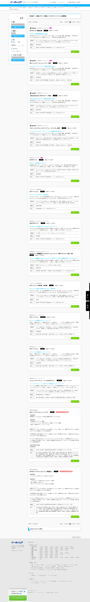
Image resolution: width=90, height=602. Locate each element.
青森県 (46, 546)
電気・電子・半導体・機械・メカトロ (66, 566)
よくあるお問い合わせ (42, 575)
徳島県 (41, 555)
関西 (32, 552)
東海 (32, 551)
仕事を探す (35, 2)
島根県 (46, 554)
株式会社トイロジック (36, 157)
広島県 (56, 554)
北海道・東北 (34, 546)
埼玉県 (56, 548)
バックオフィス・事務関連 (50, 566)
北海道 (41, 546)
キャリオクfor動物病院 (52, 581)
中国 (32, 554)
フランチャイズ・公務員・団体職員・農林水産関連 (57, 569)
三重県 (56, 551)
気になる (76, 51)
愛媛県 (51, 555)
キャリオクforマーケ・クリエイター (66, 581)
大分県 (61, 557)
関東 (32, 548)
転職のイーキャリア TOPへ (17, 550)
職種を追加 (18, 27)
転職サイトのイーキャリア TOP (15, 7)
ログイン (62, 2)
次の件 (73, 22)
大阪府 (51, 552)
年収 (13, 42)
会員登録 (54, 2)
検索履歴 (87, 307)
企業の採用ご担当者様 (49, 592)
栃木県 (46, 548)
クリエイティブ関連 (73, 564)
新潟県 (41, 549)
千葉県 (61, 548)
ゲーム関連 (29, 7)
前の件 (66, 22)
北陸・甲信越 (34, 549)
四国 (32, 555)
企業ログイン (57, 592)
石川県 (51, 549)
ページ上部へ (76, 537)
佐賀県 (46, 557)
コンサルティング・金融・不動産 (38, 569)
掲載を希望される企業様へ (75, 2)
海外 (41, 558)
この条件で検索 (18, 598)
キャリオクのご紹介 (53, 575)
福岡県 (41, 557)
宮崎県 (66, 557)
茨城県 (41, 548)
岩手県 (51, 546)
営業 (32, 564)
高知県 (56, 555)
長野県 (66, 549)
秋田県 (61, 546)
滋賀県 (41, 552)
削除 (23, 24)
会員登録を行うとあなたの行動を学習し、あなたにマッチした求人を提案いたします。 (45, 5)
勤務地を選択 (19, 35)
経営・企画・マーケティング (37, 566)
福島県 (72, 546)
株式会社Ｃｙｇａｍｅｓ (41, 28)
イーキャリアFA (35, 581)
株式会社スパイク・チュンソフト (37, 378)
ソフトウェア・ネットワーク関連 (53, 564)
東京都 (24, 7)
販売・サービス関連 (40, 564)
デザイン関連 (41, 7)
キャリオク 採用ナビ (35, 582)
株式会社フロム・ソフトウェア (36, 315)
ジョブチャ (44, 582)
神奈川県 (72, 548)
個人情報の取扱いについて (31, 592)
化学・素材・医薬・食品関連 (37, 567)
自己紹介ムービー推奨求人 (17, 591)
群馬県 (51, 548)
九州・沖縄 (34, 557)
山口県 (61, 554)
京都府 (46, 552)
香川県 (46, 555)
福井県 (56, 549)
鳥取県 (41, 554)
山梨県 (61, 549)
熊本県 (56, 557)
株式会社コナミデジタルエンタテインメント (39, 221)
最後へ (78, 22)
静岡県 (46, 551)
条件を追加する (18, 59)
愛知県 (51, 551)
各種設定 (33, 575)
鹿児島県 (72, 557)
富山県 (46, 549)
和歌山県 (67, 552)
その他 (33, 558)
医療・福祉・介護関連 (49, 567)
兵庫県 (56, 552)
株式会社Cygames (34, 410)
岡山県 (51, 554)
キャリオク (43, 581)
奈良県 (61, 552)
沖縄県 (77, 557)
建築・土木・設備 (60, 567)
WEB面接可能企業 (15, 593)
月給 (18, 42)
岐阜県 (41, 551)
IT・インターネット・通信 (72, 7)
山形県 (66, 546)
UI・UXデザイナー (61, 7)
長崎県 (51, 557)
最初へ (62, 22)
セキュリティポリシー (40, 592)
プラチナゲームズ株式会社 (35, 189)
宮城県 (56, 546)
